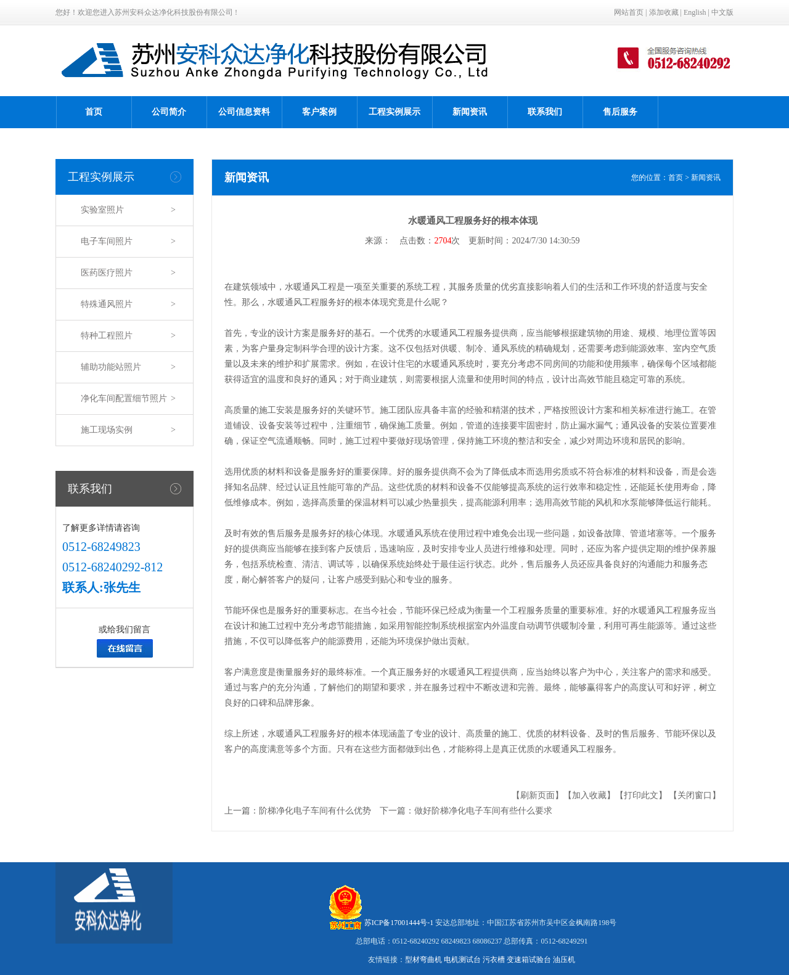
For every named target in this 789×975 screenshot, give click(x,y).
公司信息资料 (244, 111)
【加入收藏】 (589, 795)
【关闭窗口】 (695, 795)
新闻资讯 (469, 111)
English (695, 12)
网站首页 (629, 12)
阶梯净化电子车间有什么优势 (315, 810)
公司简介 (169, 111)
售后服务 (620, 111)
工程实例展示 (394, 111)
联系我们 (545, 111)
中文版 (722, 12)
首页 (93, 111)
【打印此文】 (641, 795)
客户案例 (319, 111)
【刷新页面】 (537, 795)
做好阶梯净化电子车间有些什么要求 (483, 810)
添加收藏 (664, 12)
